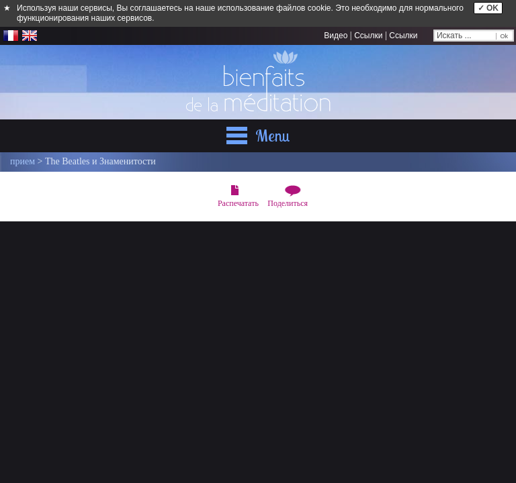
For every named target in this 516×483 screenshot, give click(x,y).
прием (22, 161)
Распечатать (238, 203)
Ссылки (368, 35)
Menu (272, 135)
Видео (335, 35)
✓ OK (488, 8)
